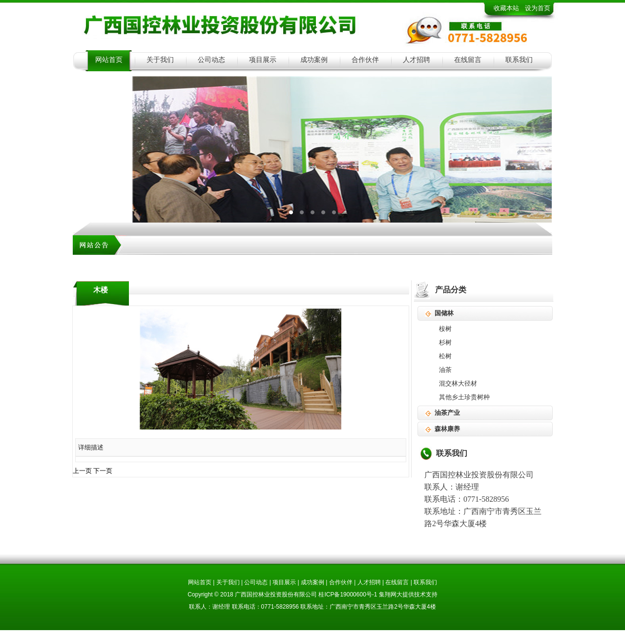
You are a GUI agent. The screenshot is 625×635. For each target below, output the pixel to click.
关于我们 (160, 59)
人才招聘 (416, 59)
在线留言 (467, 59)
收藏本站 (506, 8)
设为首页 (537, 8)
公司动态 (211, 59)
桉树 (445, 328)
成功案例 (314, 59)
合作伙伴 (365, 59)
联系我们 (519, 59)
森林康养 (447, 428)
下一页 (102, 470)
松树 (445, 356)
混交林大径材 (458, 383)
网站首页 (109, 59)
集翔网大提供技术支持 (408, 594)
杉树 (445, 342)
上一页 (82, 470)
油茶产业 (447, 412)
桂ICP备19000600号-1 (347, 594)
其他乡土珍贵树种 (464, 397)
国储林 (444, 313)
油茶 (445, 369)
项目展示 (262, 59)
